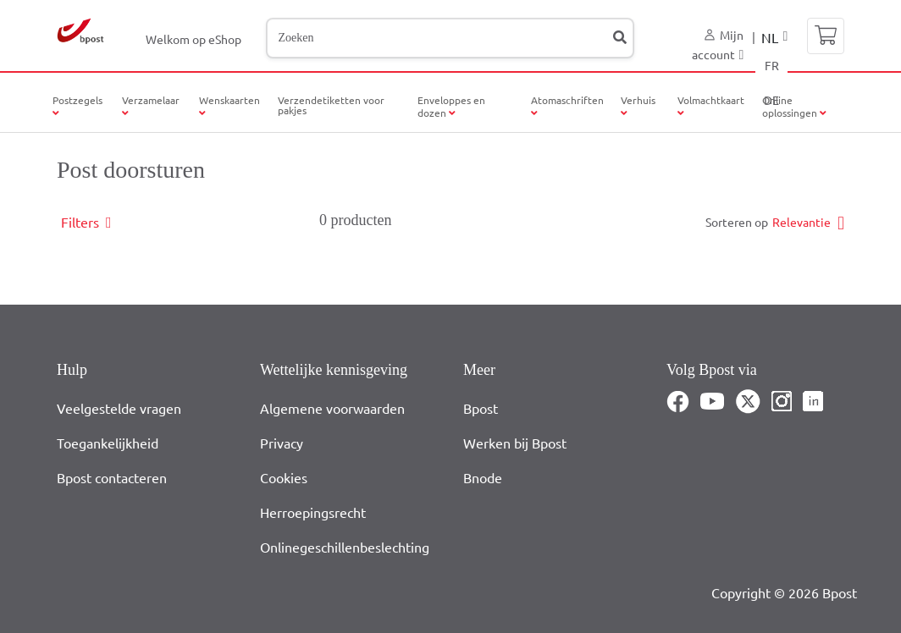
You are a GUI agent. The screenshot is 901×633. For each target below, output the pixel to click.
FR (772, 65)
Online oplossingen (794, 106)
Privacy (281, 442)
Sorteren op (736, 221)
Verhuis (638, 100)
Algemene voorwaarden (332, 407)
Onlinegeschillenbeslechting (344, 546)
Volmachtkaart (710, 105)
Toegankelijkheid (107, 442)
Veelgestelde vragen (119, 407)
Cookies (283, 477)
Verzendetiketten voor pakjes (331, 105)
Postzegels (77, 100)
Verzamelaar (151, 100)
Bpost (480, 407)
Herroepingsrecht (313, 512)
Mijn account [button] (718, 44)
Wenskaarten (229, 100)
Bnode (482, 477)
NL (769, 37)
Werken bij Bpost (515, 442)
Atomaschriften (567, 100)
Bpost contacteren (112, 477)
